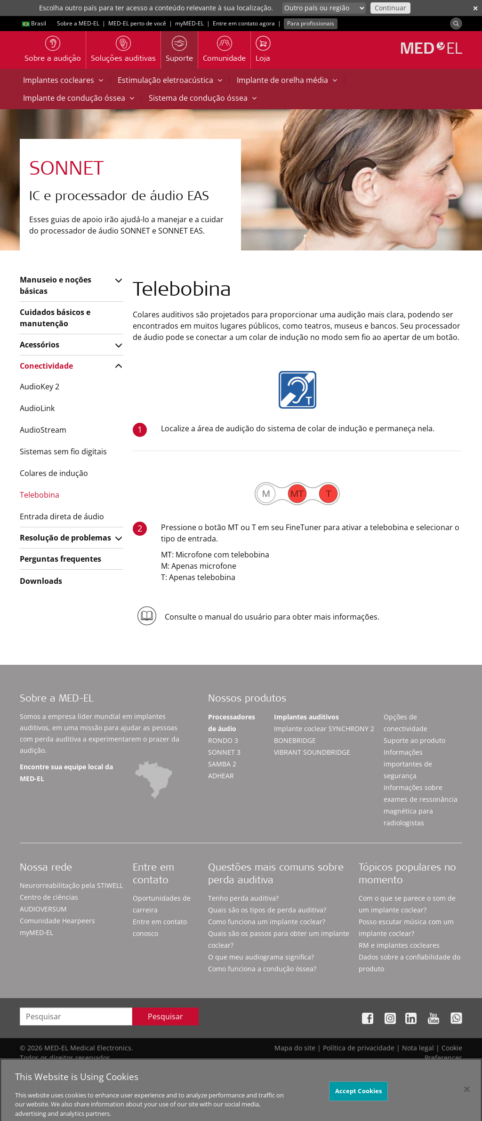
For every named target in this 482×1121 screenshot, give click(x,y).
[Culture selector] (324, 8)
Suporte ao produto (414, 740)
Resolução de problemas (65, 537)
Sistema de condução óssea (203, 98)
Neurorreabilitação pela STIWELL (71, 885)
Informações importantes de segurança (408, 764)
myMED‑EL (189, 23)
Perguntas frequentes (60, 559)
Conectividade (46, 366)
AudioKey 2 (39, 386)
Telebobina (39, 495)
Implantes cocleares (63, 80)
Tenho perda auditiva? (243, 898)
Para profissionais (310, 23)
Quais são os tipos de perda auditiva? (267, 909)
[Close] (467, 1098)
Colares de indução (54, 473)
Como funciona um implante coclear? (266, 921)
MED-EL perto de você (137, 23)
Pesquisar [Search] (165, 1016)
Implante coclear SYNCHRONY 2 (324, 728)
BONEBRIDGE (295, 740)
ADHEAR (221, 775)
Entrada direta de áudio (62, 516)
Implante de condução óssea (78, 98)
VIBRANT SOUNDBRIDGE (312, 752)
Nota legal (418, 1047)
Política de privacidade (358, 1047)
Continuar (390, 7)
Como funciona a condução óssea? (262, 968)
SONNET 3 (224, 752)
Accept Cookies (358, 1100)
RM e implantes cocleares (399, 945)
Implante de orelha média (287, 80)
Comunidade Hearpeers (57, 920)
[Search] (456, 23)
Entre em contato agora (244, 23)
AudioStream (43, 430)
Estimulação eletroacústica (170, 80)
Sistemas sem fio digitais (63, 451)
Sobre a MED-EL (78, 23)
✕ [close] (475, 8)
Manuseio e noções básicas (55, 285)
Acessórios (39, 344)
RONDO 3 (223, 740)
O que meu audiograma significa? (261, 956)
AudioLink (37, 408)
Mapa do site (294, 1047)
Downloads (41, 581)
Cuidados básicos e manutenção (55, 318)
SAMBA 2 (222, 763)
